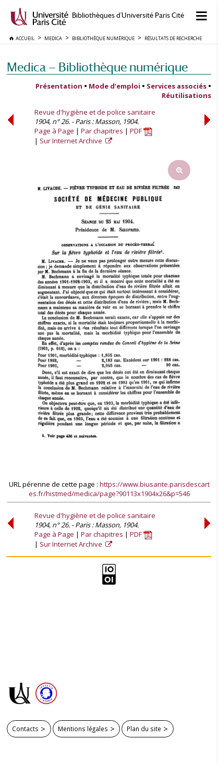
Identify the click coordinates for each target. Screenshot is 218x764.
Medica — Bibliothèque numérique (97, 67)
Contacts (25, 728)
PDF (141, 130)
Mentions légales (83, 728)
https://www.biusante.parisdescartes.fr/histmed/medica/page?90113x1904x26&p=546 (119, 488)
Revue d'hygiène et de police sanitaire (94, 112)
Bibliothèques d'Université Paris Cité (128, 15)
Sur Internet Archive (72, 140)
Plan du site (144, 728)
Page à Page (54, 130)
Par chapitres (102, 130)
